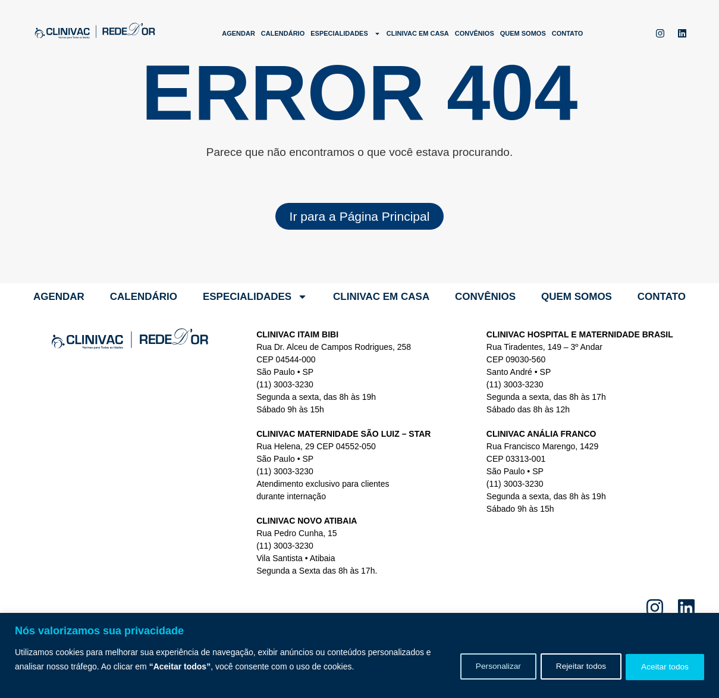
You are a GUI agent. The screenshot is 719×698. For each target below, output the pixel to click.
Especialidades (345, 33)
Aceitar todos (662, 666)
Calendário (282, 33)
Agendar (238, 33)
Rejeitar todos (573, 666)
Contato (567, 33)
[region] (359, 655)
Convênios (474, 33)
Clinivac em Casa (418, 33)
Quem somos (523, 33)
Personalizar (485, 666)
